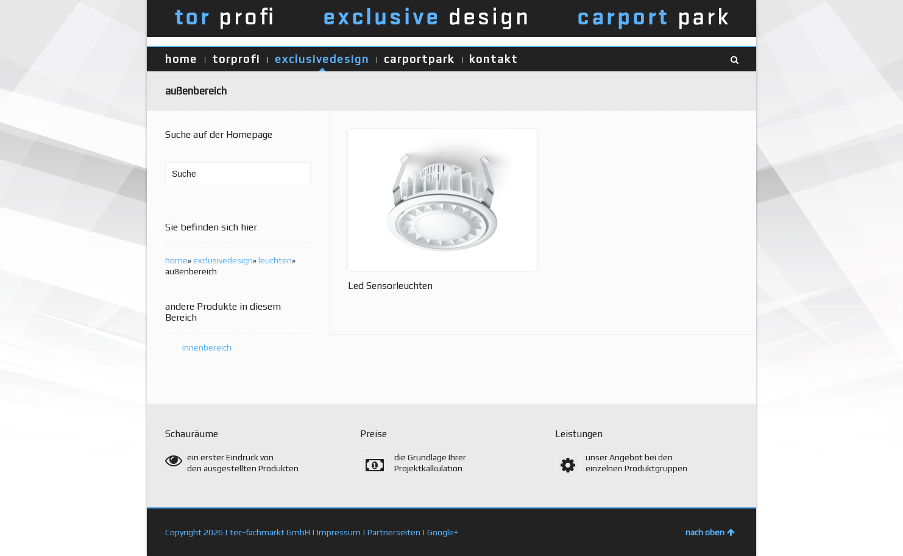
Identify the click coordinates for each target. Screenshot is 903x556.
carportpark (419, 58)
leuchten (275, 260)
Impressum (339, 532)
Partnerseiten (393, 532)
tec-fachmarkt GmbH (270, 532)
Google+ (442, 532)
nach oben (710, 532)
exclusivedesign (322, 58)
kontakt (493, 58)
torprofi (236, 58)
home (181, 58)
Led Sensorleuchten (390, 285)
